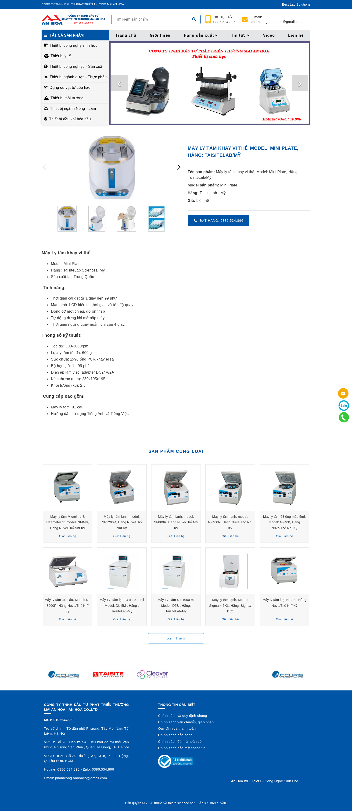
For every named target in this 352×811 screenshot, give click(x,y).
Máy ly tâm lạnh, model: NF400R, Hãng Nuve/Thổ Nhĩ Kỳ (230, 522)
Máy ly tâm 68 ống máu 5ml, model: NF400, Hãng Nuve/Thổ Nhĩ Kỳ (284, 522)
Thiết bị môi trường (66, 98)
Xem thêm (176, 638)
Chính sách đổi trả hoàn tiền (181, 741)
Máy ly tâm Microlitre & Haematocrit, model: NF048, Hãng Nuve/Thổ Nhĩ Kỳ (67, 522)
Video (269, 35)
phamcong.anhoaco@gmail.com (277, 19)
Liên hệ (296, 35)
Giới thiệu (160, 35)
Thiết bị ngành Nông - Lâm (73, 109)
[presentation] (119, 83)
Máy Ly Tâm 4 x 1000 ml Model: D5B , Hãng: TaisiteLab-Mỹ (176, 605)
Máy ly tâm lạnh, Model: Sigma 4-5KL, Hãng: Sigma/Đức (230, 605)
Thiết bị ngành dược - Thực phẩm (78, 77)
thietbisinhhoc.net (181, 803)
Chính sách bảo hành (175, 735)
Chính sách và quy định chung (182, 716)
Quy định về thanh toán (177, 728)
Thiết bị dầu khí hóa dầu (70, 119)
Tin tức (240, 35)
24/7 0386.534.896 (224, 19)
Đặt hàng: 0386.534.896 (218, 220)
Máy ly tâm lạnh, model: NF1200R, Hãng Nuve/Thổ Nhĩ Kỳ (122, 522)
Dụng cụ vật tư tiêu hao (70, 87)
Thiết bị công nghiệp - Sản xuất (76, 66)
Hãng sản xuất (201, 35)
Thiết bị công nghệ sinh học (73, 45)
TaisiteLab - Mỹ (213, 193)
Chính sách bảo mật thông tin (181, 748)
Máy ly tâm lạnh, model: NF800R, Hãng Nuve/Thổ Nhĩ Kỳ (176, 522)
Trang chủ (125, 35)
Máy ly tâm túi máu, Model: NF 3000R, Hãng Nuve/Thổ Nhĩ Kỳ (67, 605)
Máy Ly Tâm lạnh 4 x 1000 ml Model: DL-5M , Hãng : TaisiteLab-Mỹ (122, 605)
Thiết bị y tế (60, 56)
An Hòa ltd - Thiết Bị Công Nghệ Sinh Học (265, 781)
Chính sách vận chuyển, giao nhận (186, 722)
